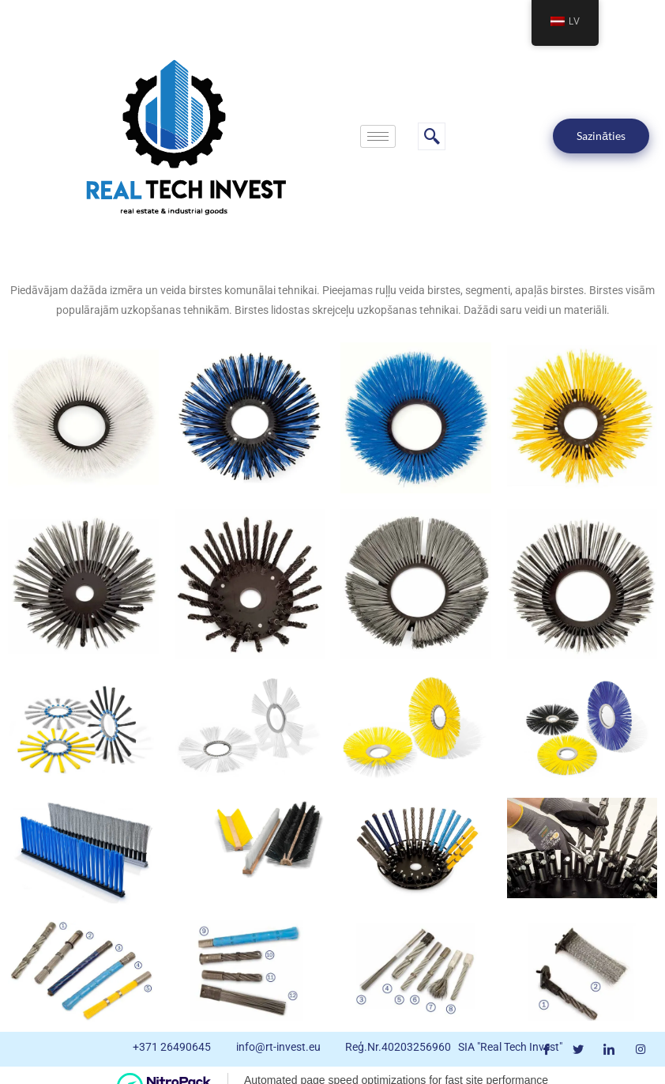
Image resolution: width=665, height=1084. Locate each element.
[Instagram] (640, 1049)
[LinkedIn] (609, 1049)
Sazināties (601, 135)
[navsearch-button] (431, 136)
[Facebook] (546, 1049)
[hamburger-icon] (378, 136)
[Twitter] (578, 1049)
